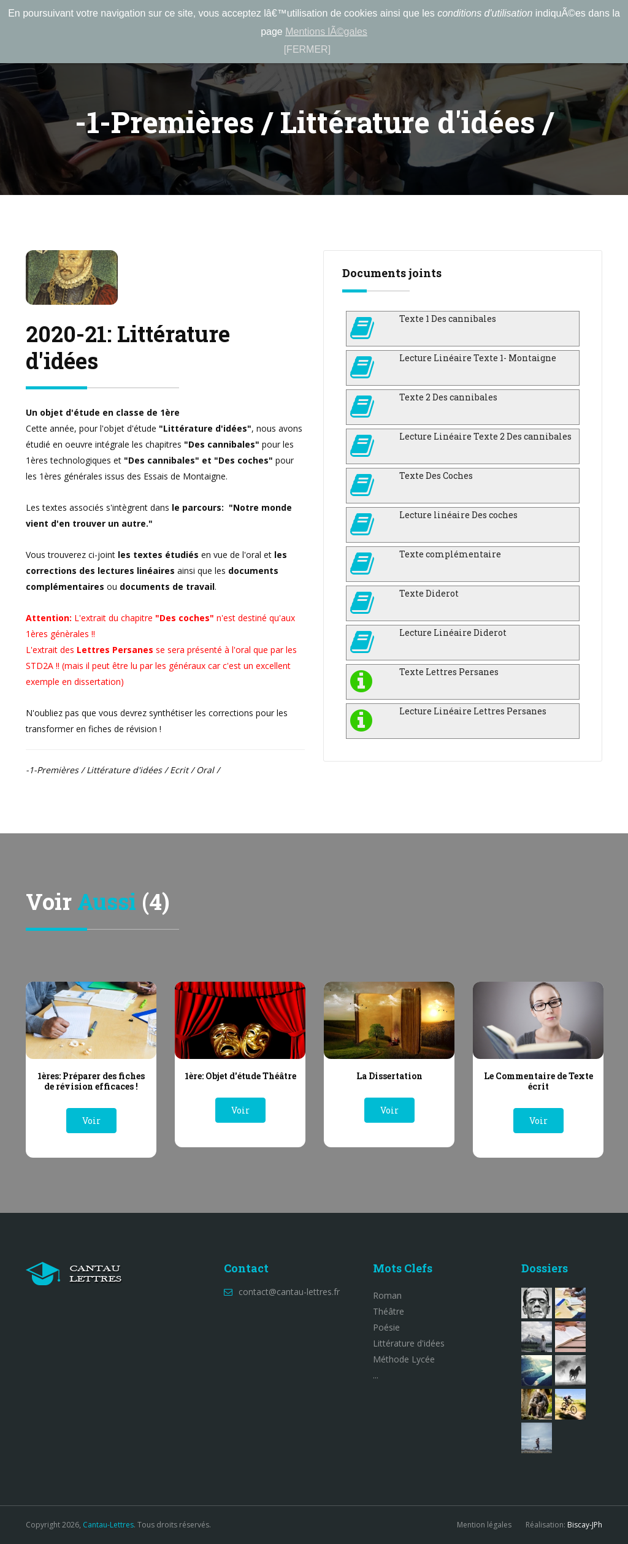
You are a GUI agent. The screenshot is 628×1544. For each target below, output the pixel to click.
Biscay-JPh (584, 1524)
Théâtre (388, 1311)
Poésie (386, 1327)
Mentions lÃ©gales (326, 31)
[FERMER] (307, 49)
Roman (387, 1295)
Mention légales (484, 1524)
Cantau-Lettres (108, 1524)
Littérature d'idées (409, 1343)
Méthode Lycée (404, 1359)
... (375, 1375)
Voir (91, 1120)
